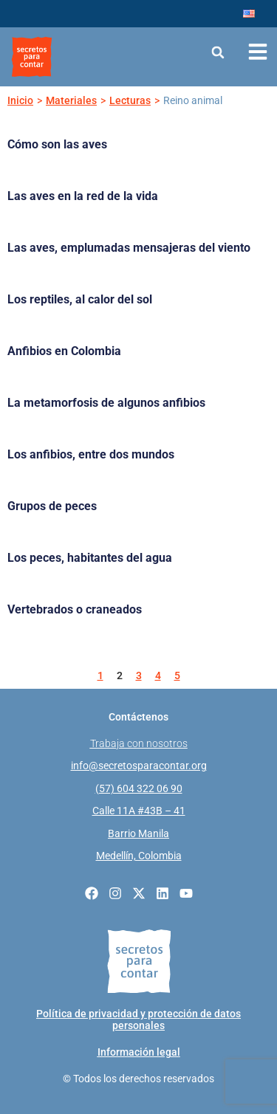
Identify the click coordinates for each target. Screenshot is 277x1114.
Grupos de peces (52, 506)
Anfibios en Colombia (64, 351)
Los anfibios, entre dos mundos (90, 454)
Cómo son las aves (57, 144)
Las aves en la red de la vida (82, 196)
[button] (218, 52)
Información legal (139, 1052)
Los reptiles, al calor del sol (79, 299)
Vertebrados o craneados (74, 609)
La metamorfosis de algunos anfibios (106, 403)
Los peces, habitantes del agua (89, 558)
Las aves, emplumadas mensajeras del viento (128, 248)
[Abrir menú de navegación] (257, 51)
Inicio (20, 100)
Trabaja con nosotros (139, 743)
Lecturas (130, 100)
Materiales (71, 100)
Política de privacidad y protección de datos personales (138, 1019)
